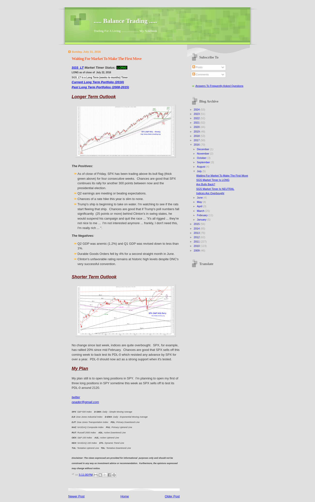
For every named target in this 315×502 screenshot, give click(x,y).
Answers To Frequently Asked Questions (219, 85)
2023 (197, 113)
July (199, 171)
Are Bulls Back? (205, 184)
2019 (197, 131)
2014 (197, 228)
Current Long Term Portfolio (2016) (98, 82)
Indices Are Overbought (210, 193)
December (203, 149)
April (200, 206)
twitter (76, 397)
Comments (200, 74)
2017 (197, 140)
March (201, 210)
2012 (197, 237)
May (200, 201)
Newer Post (76, 496)
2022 (197, 118)
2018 (197, 135)
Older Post (172, 496)
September (204, 162)
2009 (197, 250)
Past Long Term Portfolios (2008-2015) (100, 87)
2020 (197, 127)
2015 (197, 223)
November (203, 153)
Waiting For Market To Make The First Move (222, 175)
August (201, 166)
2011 (197, 241)
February (202, 215)
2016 (197, 144)
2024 (197, 109)
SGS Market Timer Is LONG (213, 179)
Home (125, 496)
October (202, 157)
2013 (197, 232)
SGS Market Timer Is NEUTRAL (215, 188)
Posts (197, 67)
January (202, 219)
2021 (197, 122)
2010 (197, 245)
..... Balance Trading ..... (125, 20)
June (200, 197)
